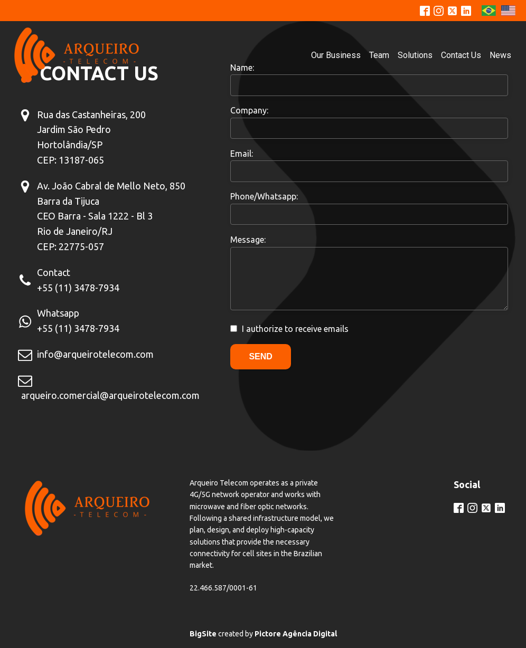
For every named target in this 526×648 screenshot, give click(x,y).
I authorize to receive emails (295, 328)
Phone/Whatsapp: (264, 196)
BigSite (203, 634)
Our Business (336, 55)
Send (260, 356)
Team (379, 55)
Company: (249, 110)
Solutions (415, 55)
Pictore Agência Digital (296, 634)
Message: (248, 239)
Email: (241, 153)
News (500, 55)
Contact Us (461, 55)
